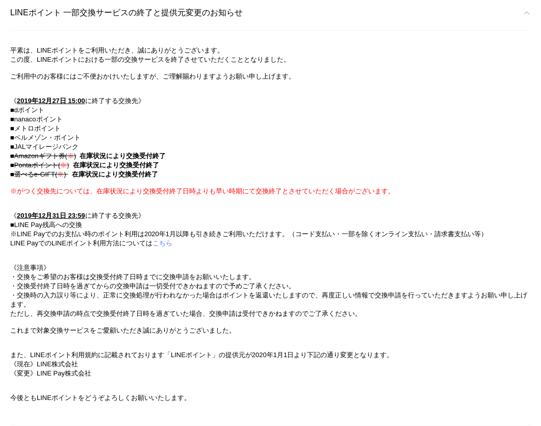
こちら (162, 243)
